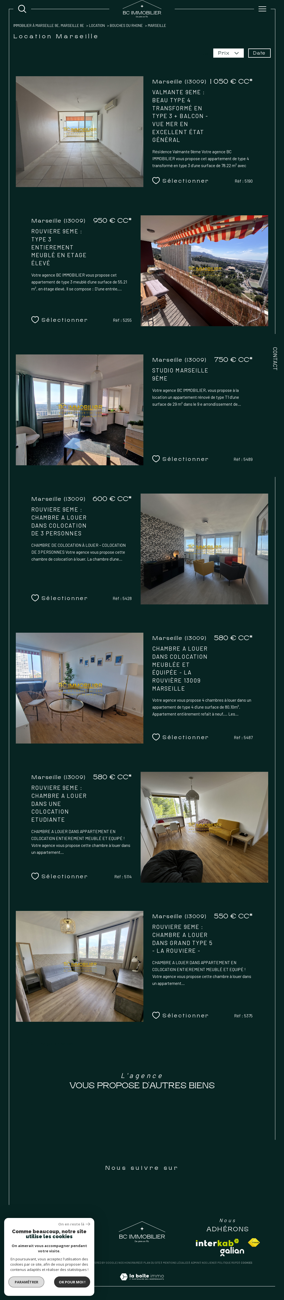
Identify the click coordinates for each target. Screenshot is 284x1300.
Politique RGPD (227, 1262)
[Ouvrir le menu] (262, 9)
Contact (275, 359)
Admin (195, 1262)
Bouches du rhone (126, 25)
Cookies (246, 1262)
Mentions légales (175, 1262)
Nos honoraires (129, 1262)
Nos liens (208, 1262)
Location (97, 25)
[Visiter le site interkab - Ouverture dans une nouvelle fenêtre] (217, 1242)
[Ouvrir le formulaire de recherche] (22, 8)
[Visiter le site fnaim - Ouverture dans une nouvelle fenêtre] (254, 1242)
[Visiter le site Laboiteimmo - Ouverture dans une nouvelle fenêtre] (142, 1283)
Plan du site (151, 1262)
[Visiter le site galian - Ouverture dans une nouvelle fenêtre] (232, 1251)
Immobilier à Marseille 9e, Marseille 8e (48, 25)
